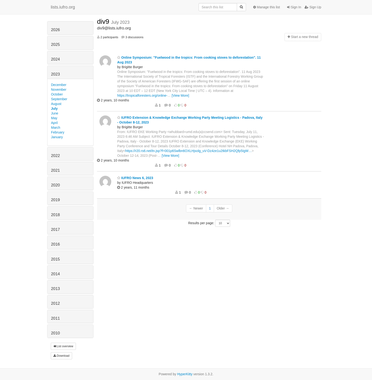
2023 (55, 74)
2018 (55, 215)
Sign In (294, 7)
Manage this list (266, 7)
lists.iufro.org (63, 7)
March (55, 127)
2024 (55, 59)
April (54, 123)
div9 (104, 21)
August (56, 104)
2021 (55, 170)
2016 (55, 244)
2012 (55, 303)
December (58, 85)
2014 (55, 274)
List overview (63, 346)
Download (61, 355)
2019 (55, 200)
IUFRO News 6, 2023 (135, 178)
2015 (55, 259)
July (54, 108)
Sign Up (313, 7)
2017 (55, 229)
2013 (55, 288)
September (59, 99)
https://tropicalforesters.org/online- (142, 95)
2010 (55, 333)
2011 (55, 318)
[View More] (180, 95)
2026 (55, 30)
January (57, 137)
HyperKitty (185, 374)
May (54, 118)
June (54, 113)
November (58, 89)
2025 (55, 44)
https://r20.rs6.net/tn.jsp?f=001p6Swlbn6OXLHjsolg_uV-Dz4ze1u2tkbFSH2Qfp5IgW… (188, 151)
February (57, 132)
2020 (55, 185)
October (57, 94)
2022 (55, 155)
